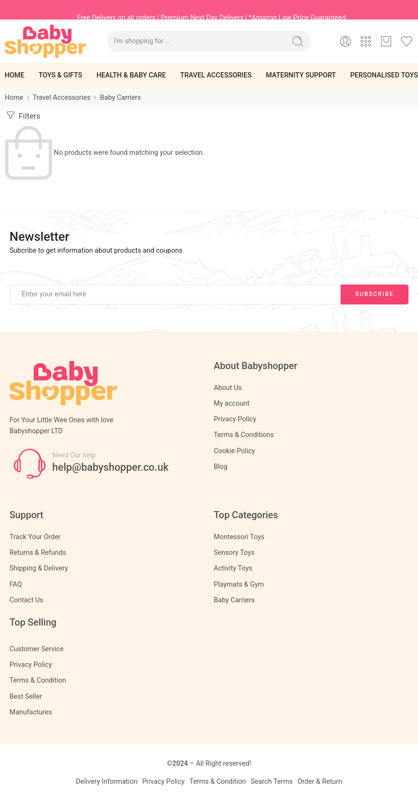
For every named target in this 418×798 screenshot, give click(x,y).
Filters (22, 115)
